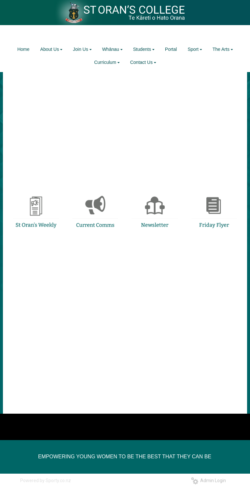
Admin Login (208, 480)
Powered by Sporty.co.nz (45, 480)
